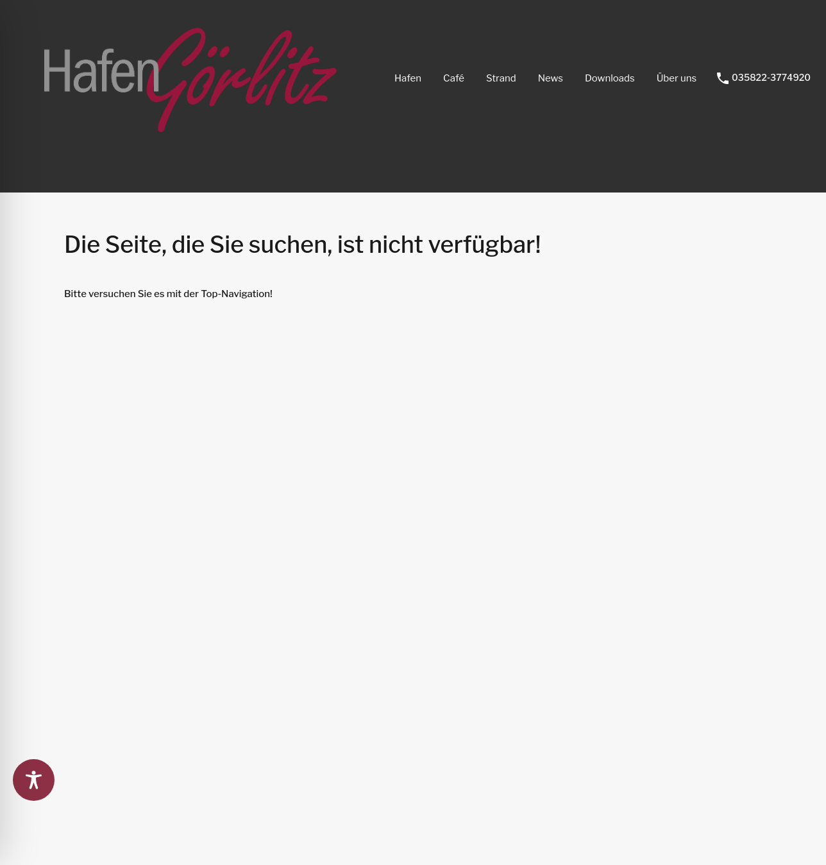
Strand (501, 78)
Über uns (676, 78)
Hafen (407, 78)
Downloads (610, 78)
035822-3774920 (771, 78)
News (550, 78)
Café (453, 78)
